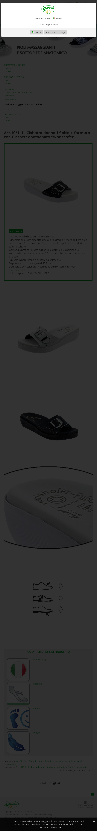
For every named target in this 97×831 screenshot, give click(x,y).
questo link (21, 824)
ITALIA (36, 32)
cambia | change (55, 32)
